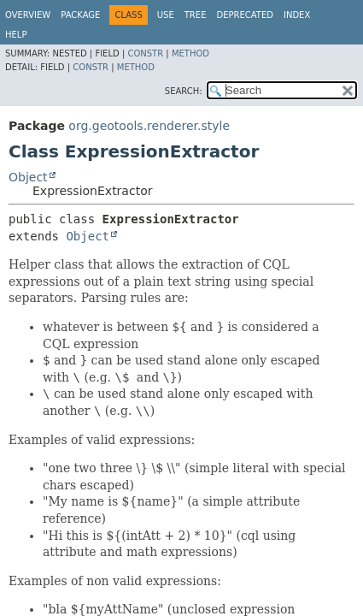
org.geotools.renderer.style (149, 126)
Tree (195, 15)
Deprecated (244, 15)
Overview (27, 15)
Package (80, 15)
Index (297, 15)
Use (165, 15)
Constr (145, 53)
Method (190, 53)
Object (28, 177)
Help (15, 34)
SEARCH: (183, 91)
